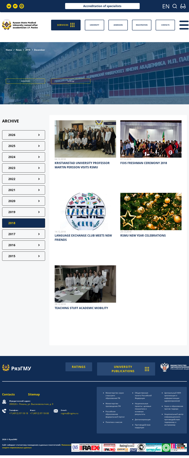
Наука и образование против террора (173, 407)
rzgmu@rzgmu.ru (69, 412)
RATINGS (79, 367)
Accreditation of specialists (102, 6)
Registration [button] (141, 25)
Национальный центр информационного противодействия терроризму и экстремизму (173, 419)
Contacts (8, 394)
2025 (11, 146)
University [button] (94, 25)
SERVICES (66, 25)
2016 (11, 245)
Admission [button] (118, 25)
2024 (11, 157)
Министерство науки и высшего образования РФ (115, 395)
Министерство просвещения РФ (113, 404)
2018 (27, 49)
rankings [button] (70, 81)
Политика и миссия (114, 422)
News (19, 49)
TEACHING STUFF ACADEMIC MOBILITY (81, 308)
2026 (11, 135)
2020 (11, 201)
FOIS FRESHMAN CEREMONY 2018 (143, 163)
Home (9, 49)
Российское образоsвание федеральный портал (115, 414)
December (39, 49)
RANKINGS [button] (25, 81)
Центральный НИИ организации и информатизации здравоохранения (172, 397)
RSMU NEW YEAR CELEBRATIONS (143, 235)
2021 (11, 190)
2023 (11, 168)
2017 (11, 234)
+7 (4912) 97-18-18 (18, 412)
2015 (11, 256)
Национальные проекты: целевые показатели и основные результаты (143, 408)
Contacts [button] (165, 25)
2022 (11, 179)
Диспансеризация (142, 419)
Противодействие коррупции (142, 426)
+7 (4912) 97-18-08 (39, 412)
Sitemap (34, 394)
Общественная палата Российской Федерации (143, 395)
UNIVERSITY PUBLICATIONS (130, 369)
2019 (11, 212)
